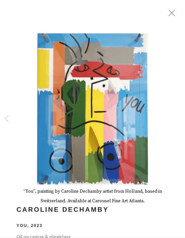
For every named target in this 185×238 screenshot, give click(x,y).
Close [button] (171, 15)
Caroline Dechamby (63, 211)
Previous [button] (6, 119)
